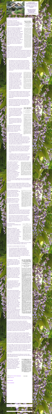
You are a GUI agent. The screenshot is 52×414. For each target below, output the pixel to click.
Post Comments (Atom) (22, 409)
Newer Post (9, 405)
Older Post (29, 405)
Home (19, 405)
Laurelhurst (12, 377)
